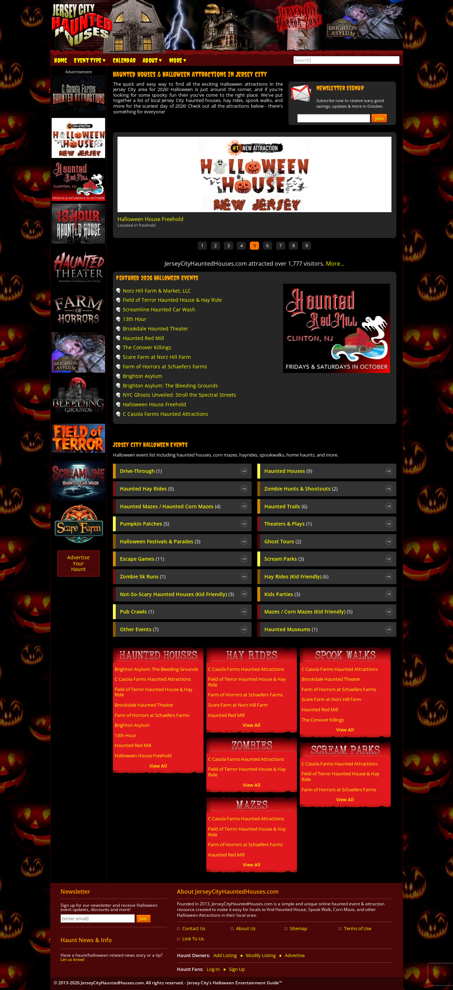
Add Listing (225, 955)
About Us (246, 928)
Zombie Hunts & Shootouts (301, 489)
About (150, 60)
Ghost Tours (282, 541)
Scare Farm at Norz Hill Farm (157, 356)
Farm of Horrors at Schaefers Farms (165, 366)
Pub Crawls (137, 612)
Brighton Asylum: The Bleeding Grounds (170, 385)
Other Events (139, 629)
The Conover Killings (147, 347)
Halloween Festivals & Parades (160, 541)
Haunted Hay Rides (147, 489)
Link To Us (193, 938)
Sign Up (237, 969)
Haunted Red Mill (143, 338)
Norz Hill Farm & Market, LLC (157, 290)
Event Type (87, 60)
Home (60, 60)
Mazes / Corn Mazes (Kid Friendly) (308, 612)
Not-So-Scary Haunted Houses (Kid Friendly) (177, 594)
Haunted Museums (290, 629)
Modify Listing (261, 955)
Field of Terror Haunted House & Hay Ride (172, 299)
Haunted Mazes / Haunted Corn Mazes (170, 506)
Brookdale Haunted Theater (155, 328)
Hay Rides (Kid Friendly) (296, 576)
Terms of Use (357, 928)
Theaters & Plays (288, 524)
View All (158, 766)
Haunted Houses (288, 471)
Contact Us (193, 928)
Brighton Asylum (142, 376)
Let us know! (73, 959)
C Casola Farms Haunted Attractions (165, 414)
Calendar (124, 60)
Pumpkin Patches (144, 524)
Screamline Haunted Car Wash (159, 309)
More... (335, 263)
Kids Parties (282, 594)
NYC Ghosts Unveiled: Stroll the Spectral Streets (179, 394)
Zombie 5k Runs (143, 576)
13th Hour (135, 319)
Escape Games (142, 559)
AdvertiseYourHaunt (78, 563)
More (175, 60)
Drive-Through (141, 471)
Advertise (295, 955)
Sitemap (298, 928)
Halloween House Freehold (150, 218)
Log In (213, 969)
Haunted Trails (285, 506)
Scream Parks (284, 559)
